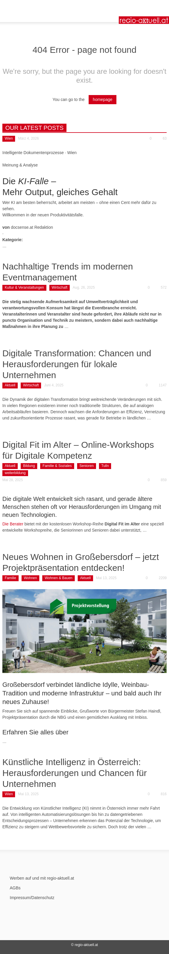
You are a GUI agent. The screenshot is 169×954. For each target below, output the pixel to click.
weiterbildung (15, 473)
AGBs (15, 888)
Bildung (29, 466)
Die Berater (12, 524)
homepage (102, 99)
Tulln (105, 466)
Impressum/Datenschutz (32, 897)
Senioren (86, 466)
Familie (10, 578)
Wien (9, 138)
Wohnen (30, 578)
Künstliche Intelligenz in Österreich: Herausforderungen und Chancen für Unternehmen (74, 773)
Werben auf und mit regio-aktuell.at (42, 878)
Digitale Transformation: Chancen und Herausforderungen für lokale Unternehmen (76, 364)
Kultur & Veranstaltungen (24, 287)
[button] (22, 7)
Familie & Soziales (57, 466)
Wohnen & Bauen (58, 578)
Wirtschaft (59, 287)
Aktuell (10, 385)
